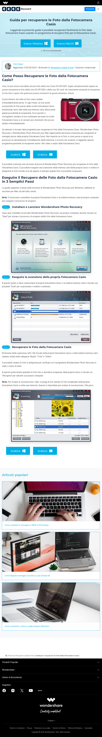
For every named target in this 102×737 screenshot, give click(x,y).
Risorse (11, 656)
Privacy (29, 728)
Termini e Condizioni (17, 728)
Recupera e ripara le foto (62, 67)
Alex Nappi (18, 64)
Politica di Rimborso (75, 728)
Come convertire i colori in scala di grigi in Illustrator (27, 626)
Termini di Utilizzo (59, 728)
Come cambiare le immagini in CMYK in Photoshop (27, 525)
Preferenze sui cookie (42, 728)
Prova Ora (90, 9)
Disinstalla (88, 728)
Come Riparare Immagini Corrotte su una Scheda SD (27, 576)
